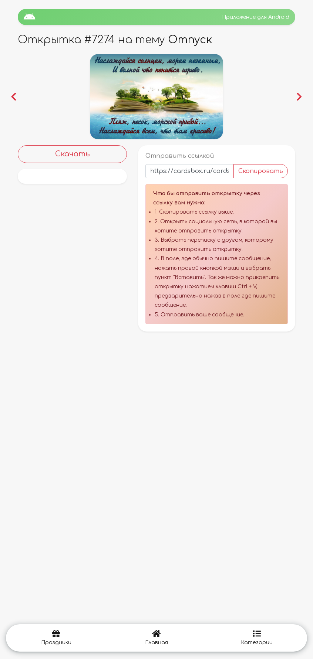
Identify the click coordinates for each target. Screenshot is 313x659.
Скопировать (260, 171)
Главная (156, 637)
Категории (257, 637)
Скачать (72, 154)
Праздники (56, 637)
